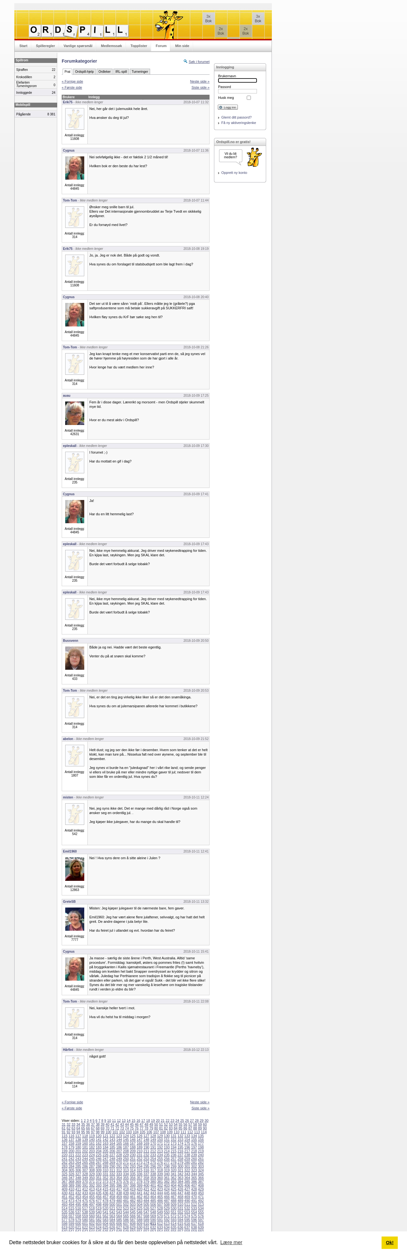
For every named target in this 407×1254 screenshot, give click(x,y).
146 (132, 1139)
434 (92, 1193)
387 (201, 1181)
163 (105, 1143)
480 (119, 1201)
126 (139, 1136)
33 (73, 1124)
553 (187, 1212)
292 (126, 1166)
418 (126, 1189)
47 (141, 1124)
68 (98, 1128)
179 (71, 1147)
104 (136, 1132)
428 (194, 1189)
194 (173, 1147)
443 (153, 1193)
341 (173, 1174)
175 (187, 1143)
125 (132, 1136)
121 (105, 1136)
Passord (224, 87)
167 (132, 1143)
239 (194, 1155)
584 (112, 1220)
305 (71, 1170)
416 (112, 1189)
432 (78, 1193)
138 (78, 1139)
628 (126, 1227)
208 (126, 1151)
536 (71, 1212)
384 (180, 1181)
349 (85, 1178)
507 (160, 1204)
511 (187, 1204)
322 (187, 1170)
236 (173, 1155)
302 (194, 1166)
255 (160, 1159)
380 (153, 1181)
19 (153, 1120)
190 (146, 1147)
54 (175, 1124)
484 (146, 1201)
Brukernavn (227, 76)
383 (173, 1181)
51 (161, 1124)
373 (105, 1181)
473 (71, 1201)
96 (88, 1132)
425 (173, 1189)
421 (146, 1189)
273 (139, 1162)
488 (173, 1201)
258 (180, 1159)
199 (64, 1151)
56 (185, 1124)
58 (195, 1124)
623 (92, 1227)
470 (194, 1197)
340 (166, 1174)
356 (132, 1178)
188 (132, 1147)
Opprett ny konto (234, 173)
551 (173, 1212)
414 (98, 1189)
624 (98, 1227)
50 (156, 1124)
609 (139, 1223)
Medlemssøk (111, 46)
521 (112, 1208)
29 (202, 1120)
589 (146, 1220)
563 (112, 1216)
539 (92, 1212)
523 (126, 1208)
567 (139, 1216)
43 (122, 1124)
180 (78, 1147)
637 (187, 1227)
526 (146, 1208)
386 (194, 1181)
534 (201, 1208)
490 (187, 1201)
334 (126, 1174)
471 (201, 1197)
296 (153, 1166)
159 (78, 1143)
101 (115, 1132)
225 (98, 1155)
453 (78, 1197)
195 (180, 1147)
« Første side (72, 87)
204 (98, 1151)
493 (64, 1204)
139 (85, 1139)
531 (180, 1208)
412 (85, 1189)
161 (92, 1143)
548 (153, 1212)
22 (167, 1120)
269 (112, 1162)
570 (160, 1216)
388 (64, 1185)
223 (85, 1155)
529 (166, 1208)
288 (98, 1166)
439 (126, 1193)
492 (201, 1201)
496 (85, 1204)
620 (71, 1227)
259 (187, 1159)
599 (71, 1223)
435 (98, 1193)
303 (201, 1166)
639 (201, 1227)
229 (126, 1155)
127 (146, 1136)
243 (78, 1159)
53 (171, 1124)
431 (71, 1193)
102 (122, 1132)
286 (85, 1166)
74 (127, 1128)
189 (139, 1147)
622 (85, 1227)
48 (146, 1124)
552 (180, 1212)
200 (71, 1151)
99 (103, 1132)
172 (166, 1143)
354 (119, 1178)
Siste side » (200, 87)
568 (146, 1216)
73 (122, 1128)
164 (112, 1143)
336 (139, 1174)
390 (78, 1185)
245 (92, 1159)
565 (126, 1216)
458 (112, 1197)
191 (153, 1147)
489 (180, 1201)
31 (64, 1124)
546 (139, 1212)
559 (85, 1216)
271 (126, 1162)
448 (187, 1193)
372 (98, 1181)
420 (139, 1189)
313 (126, 1170)
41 (112, 1124)
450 (201, 1193)
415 (105, 1189)
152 (173, 1139)
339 (160, 1174)
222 (78, 1155)
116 (71, 1136)
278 (173, 1162)
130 (166, 1136)
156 (201, 1139)
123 (119, 1136)
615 (180, 1223)
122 (112, 1136)
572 (173, 1216)
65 (83, 1128)
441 (139, 1193)
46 (137, 1124)
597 (201, 1220)
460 (126, 1197)
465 (160, 1197)
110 (176, 1132)
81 (161, 1128)
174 (180, 1143)
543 (119, 1212)
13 (124, 1120)
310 (105, 1170)
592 (166, 1220)
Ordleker (105, 71)
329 (92, 1174)
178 (64, 1147)
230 (132, 1155)
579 (78, 1220)
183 (98, 1147)
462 (139, 1197)
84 (175, 1128)
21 (162, 1120)
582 (98, 1220)
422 (153, 1189)
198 (201, 1147)
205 (105, 1151)
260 (194, 1159)
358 (146, 1178)
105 (142, 1132)
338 (153, 1174)
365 (194, 1178)
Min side (182, 46)
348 (78, 1178)
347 (71, 1178)
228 (119, 1155)
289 (105, 1166)
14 (128, 1120)
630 (139, 1227)
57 (190, 1124)
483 (139, 1201)
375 (119, 1181)
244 (85, 1159)
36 (88, 1124)
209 (132, 1151)
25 (182, 1120)
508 (166, 1204)
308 (92, 1170)
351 (98, 1178)
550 (166, 1212)
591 (160, 1220)
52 (166, 1124)
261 (201, 1159)
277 (166, 1162)
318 (160, 1170)
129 (160, 1136)
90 (205, 1128)
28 (197, 1120)
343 (187, 1174)
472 (64, 1201)
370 (85, 1181)
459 (119, 1197)
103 (129, 1132)
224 (92, 1155)
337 (146, 1174)
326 (71, 1174)
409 (64, 1189)
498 (98, 1204)
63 (73, 1128)
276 (160, 1162)
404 (173, 1185)
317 (153, 1170)
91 (64, 1132)
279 (180, 1162)
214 (166, 1151)
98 (98, 1132)
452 (71, 1197)
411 (78, 1189)
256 (166, 1159)
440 (132, 1193)
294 (139, 1166)
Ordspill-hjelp (84, 71)
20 (158, 1120)
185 (112, 1147)
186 (119, 1147)
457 (105, 1197)
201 (78, 1151)
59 (200, 1124)
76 (137, 1128)
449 (194, 1193)
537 (78, 1212)
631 (146, 1227)
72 (117, 1128)
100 (108, 1132)
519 (98, 1208)
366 (201, 1178)
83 (171, 1128)
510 (180, 1204)
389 (71, 1185)
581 (92, 1220)
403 (166, 1185)
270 (119, 1162)
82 (166, 1128)
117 (78, 1136)
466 (166, 1197)
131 (173, 1136)
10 (109, 1120)
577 (64, 1220)
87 (190, 1128)
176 (194, 1143)
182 (92, 1147)
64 (78, 1128)
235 (166, 1155)
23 (172, 1120)
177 (201, 1143)
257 (173, 1159)
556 (64, 1216)
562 (105, 1216)
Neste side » (200, 81)
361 (166, 1178)
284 (71, 1166)
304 (64, 1170)
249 (119, 1159)
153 (180, 1139)
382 (166, 1181)
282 (201, 1162)
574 (187, 1216)
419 (132, 1189)
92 (68, 1132)
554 (194, 1212)
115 (64, 1136)
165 (119, 1143)
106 (149, 1132)
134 (194, 1136)
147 (139, 1139)
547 (146, 1212)
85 (181, 1128)
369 (78, 1181)
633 (160, 1227)
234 (160, 1155)
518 (92, 1208)
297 (160, 1166)
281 (194, 1162)
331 (105, 1174)
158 (71, 1143)
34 (78, 1124)
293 (132, 1166)
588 (139, 1220)
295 (146, 1166)
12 (119, 1120)
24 (177, 1120)
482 (132, 1201)
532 (187, 1208)
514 (64, 1208)
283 (64, 1166)
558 (78, 1216)
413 (92, 1189)
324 (201, 1170)
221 (71, 1155)
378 (139, 1181)
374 (112, 1181)
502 (126, 1204)
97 (93, 1132)
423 (160, 1189)
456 (98, 1197)
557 (71, 1216)
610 (146, 1223)
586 (126, 1220)
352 (105, 1178)
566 (132, 1216)
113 (197, 1132)
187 (126, 1147)
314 (132, 1170)
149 (153, 1139)
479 (112, 1201)
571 (166, 1216)
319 (166, 1170)
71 (112, 1128)
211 (146, 1151)
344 (194, 1174)
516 (78, 1208)
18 (148, 1120)
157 (64, 1143)
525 (139, 1208)
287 (92, 1166)
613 (166, 1223)
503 (132, 1204)
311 (112, 1170)
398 (132, 1185)
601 (85, 1223)
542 (112, 1212)
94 (78, 1132)
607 (126, 1223)
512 (194, 1204)
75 (132, 1128)
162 (98, 1143)
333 (119, 1174)
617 (194, 1223)
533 (194, 1208)
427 (187, 1189)
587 (132, 1220)
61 (64, 1128)
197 (194, 1147)
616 (187, 1223)
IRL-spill (121, 71)
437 (112, 1193)
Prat (67, 71)
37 (93, 1124)
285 (78, 1166)
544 (126, 1212)
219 (201, 1151)
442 (146, 1193)
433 (85, 1193)
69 (103, 1128)
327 (78, 1174)
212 (153, 1151)
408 (201, 1185)
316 (146, 1170)
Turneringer (140, 71)
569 (153, 1216)
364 (187, 1178)
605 (112, 1223)
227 (112, 1155)
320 (173, 1170)
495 (78, 1204)
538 (85, 1212)
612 (160, 1223)
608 (132, 1223)
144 (119, 1139)
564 (119, 1216)
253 (146, 1159)
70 (107, 1128)
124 (126, 1136)
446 (173, 1193)
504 (139, 1204)
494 (71, 1204)
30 (206, 1120)
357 (139, 1178)
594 (180, 1220)
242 (71, 1159)
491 (194, 1201)
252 (139, 1159)
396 (119, 1185)
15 (133, 1120)
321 (180, 1170)
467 (173, 1197)
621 (78, 1227)
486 (160, 1201)
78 (146, 1128)
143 (112, 1139)
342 (180, 1174)
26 (187, 1120)
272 (132, 1162)
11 (114, 1120)
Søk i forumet (199, 62)
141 (98, 1139)
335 (132, 1174)
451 (64, 1197)
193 (166, 1147)
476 (92, 1201)
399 (139, 1185)
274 (146, 1162)
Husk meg (226, 97)
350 (92, 1178)
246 (98, 1159)
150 (160, 1139)
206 (112, 1151)
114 (204, 1132)
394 (105, 1185)
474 (78, 1201)
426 (180, 1189)
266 (92, 1162)
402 (160, 1185)
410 (71, 1189)
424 (166, 1189)
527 (153, 1208)
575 (194, 1216)
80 (156, 1128)
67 (93, 1128)
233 (153, 1155)
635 (173, 1227)
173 (173, 1143)
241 (64, 1159)
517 (85, 1208)
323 (194, 1170)
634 (166, 1227)
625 (105, 1227)
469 (187, 1197)
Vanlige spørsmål (78, 46)
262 (64, 1162)
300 (180, 1166)
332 (112, 1174)
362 (173, 1178)
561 (98, 1216)
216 (180, 1151)
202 (85, 1151)
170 (153, 1143)
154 (187, 1139)
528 (160, 1208)
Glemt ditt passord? (236, 117)
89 (200, 1128)
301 (187, 1166)
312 (119, 1170)
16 (138, 1120)
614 (173, 1223)
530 (173, 1208)
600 (78, 1223)
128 (153, 1136)
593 (173, 1220)
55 (181, 1124)
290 (112, 1166)
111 (183, 1132)
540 (98, 1212)
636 (180, 1227)
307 (85, 1170)
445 (166, 1193)
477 (98, 1201)
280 (187, 1162)
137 (71, 1139)
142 (105, 1139)
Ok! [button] (390, 1242)
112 (190, 1132)
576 (201, 1216)
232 (146, 1155)
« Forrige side (72, 81)
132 (180, 1136)
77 (141, 1128)
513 (201, 1204)
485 (153, 1201)
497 (92, 1204)
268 (105, 1162)
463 (146, 1197)
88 (195, 1128)
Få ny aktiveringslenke (238, 123)
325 (64, 1174)
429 (201, 1189)
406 (187, 1185)
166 (126, 1143)
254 (153, 1159)
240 (201, 1155)
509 (173, 1204)
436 (105, 1193)
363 (180, 1178)
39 (103, 1124)
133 (187, 1136)
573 (180, 1216)
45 (132, 1124)
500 (112, 1204)
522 (119, 1208)
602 (92, 1223)
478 (105, 1201)
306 (78, 1170)
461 (132, 1197)
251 (132, 1159)
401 (153, 1185)
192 (160, 1147)
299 (173, 1166)
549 (160, 1212)
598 (64, 1223)
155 (194, 1139)
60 (205, 1124)
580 (85, 1220)
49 (151, 1124)
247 (105, 1159)
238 (187, 1155)
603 (98, 1223)
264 (78, 1162)
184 (105, 1147)
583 (105, 1220)
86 (185, 1128)
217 (187, 1151)
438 (119, 1193)
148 (146, 1139)
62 (68, 1128)
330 (98, 1174)
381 (160, 1181)
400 (146, 1185)
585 (119, 1220)
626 (112, 1227)
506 (153, 1204)
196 (187, 1147)
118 (85, 1136)
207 (119, 1151)
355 (126, 1178)
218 (194, 1151)
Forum (161, 46)
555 (201, 1212)
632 (153, 1227)
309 (98, 1170)
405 (180, 1185)
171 (160, 1143)
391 (85, 1185)
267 (98, 1162)
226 (105, 1155)
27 (192, 1120)
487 (166, 1201)
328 (85, 1174)
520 (105, 1208)
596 (194, 1220)
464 (153, 1197)
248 (112, 1159)
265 (85, 1162)
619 (64, 1227)
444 (160, 1193)
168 (139, 1143)
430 (64, 1193)
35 (83, 1124)
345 (201, 1174)
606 (119, 1223)
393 (98, 1185)
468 (180, 1197)
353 (112, 1178)
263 (71, 1162)
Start (23, 46)
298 (166, 1166)
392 (92, 1185)
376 (126, 1181)
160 (85, 1143)
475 (85, 1201)
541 (105, 1212)
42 (117, 1124)
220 (64, 1155)
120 (98, 1136)
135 (201, 1136)
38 (98, 1124)
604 (105, 1223)
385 (187, 1181)
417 (119, 1189)
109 (170, 1132)
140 (92, 1139)
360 (160, 1178)
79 (151, 1128)
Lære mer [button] (231, 1242)
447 (180, 1193)
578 (71, 1220)
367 (64, 1181)
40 (107, 1124)
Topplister (139, 46)
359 (153, 1178)
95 (83, 1132)
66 (88, 1128)
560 (92, 1216)
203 (92, 1151)
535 (64, 1212)
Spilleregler (45, 46)
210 (139, 1151)
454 (85, 1197)
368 (71, 1181)
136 (64, 1139)
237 (180, 1155)
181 (85, 1147)
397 (126, 1185)
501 (119, 1204)
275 (153, 1162)
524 (132, 1208)
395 (112, 1185)
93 (73, 1132)
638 (194, 1227)
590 (153, 1220)
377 (132, 1181)
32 (68, 1124)
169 (146, 1143)
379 (146, 1181)
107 (156, 1132)
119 (92, 1136)
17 (143, 1120)
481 (126, 1201)
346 (64, 1178)
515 (71, 1208)
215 (173, 1151)
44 (127, 1124)
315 (139, 1170)
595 (187, 1220)
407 (194, 1185)
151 (166, 1139)
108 (163, 1132)
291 (119, 1166)
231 (139, 1155)
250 (126, 1159)
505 (146, 1204)
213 (160, 1151)
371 (92, 1181)
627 (119, 1227)
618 (201, 1223)
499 (105, 1204)
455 (92, 1197)
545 (132, 1212)
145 (126, 1139)
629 (132, 1227)
